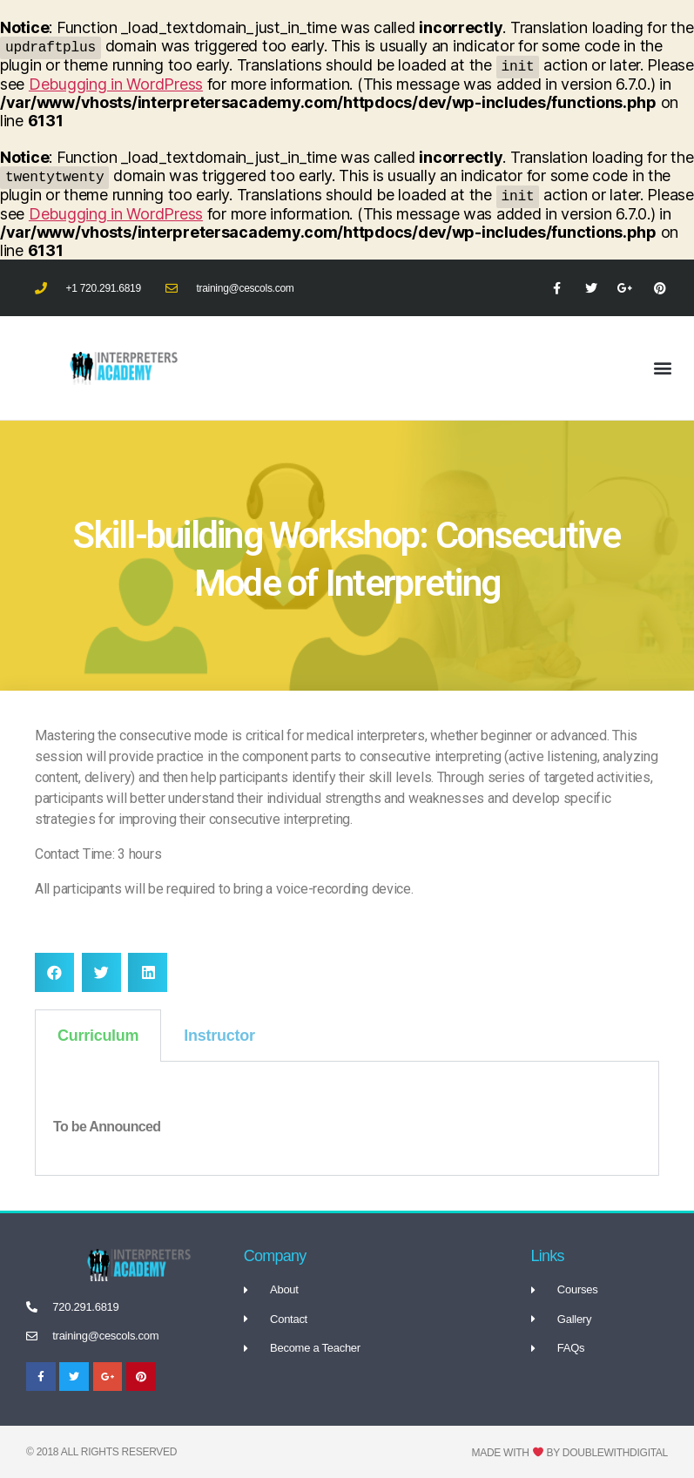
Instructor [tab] (219, 1035)
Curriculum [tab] (97, 1035)
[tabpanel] (347, 1119)
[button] (662, 368)
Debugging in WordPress (116, 84)
